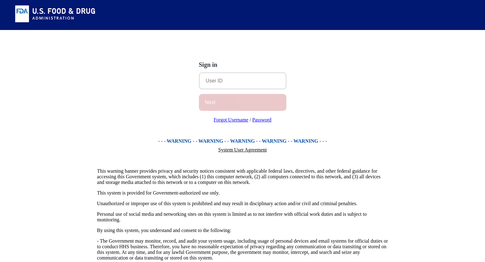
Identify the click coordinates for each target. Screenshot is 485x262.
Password (261, 119)
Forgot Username (231, 119)
